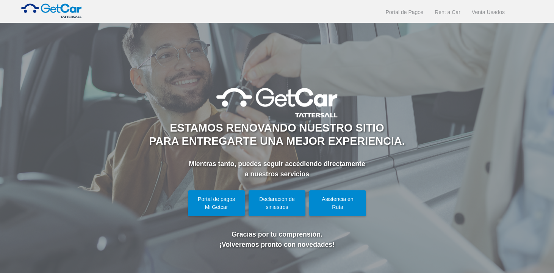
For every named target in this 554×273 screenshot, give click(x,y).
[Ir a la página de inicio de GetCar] (48, 11)
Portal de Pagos (405, 12)
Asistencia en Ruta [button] (337, 203)
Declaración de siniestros (276, 203)
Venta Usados (488, 12)
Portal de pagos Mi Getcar (216, 203)
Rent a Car (447, 12)
